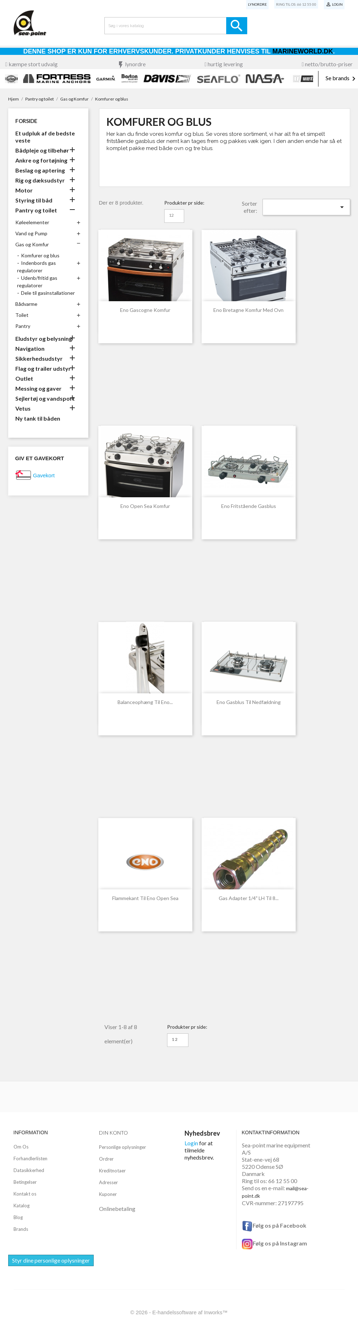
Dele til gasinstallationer (48, 293)
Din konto (113, 1133)
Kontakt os (25, 1194)
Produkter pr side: (184, 203)
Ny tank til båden (37, 418)
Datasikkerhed (29, 1170)
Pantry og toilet (36, 210)
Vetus (23, 408)
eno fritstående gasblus (248, 506)
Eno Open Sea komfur (145, 506)
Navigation (30, 348)
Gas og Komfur (32, 244)
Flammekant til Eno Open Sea (145, 898)
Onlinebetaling (117, 1208)
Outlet (24, 378)
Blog (18, 1217)
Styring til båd (33, 200)
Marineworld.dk (303, 51)
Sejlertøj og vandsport (45, 398)
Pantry (22, 326)
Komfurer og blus (40, 255)
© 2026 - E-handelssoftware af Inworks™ (179, 1312)
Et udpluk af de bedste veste (45, 137)
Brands (21, 1229)
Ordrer (106, 1159)
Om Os (21, 1147)
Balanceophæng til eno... (145, 702)
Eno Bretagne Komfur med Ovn (248, 310)
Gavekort (44, 475)
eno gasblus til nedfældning (249, 702)
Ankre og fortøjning (41, 160)
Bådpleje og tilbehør (42, 150)
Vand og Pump (31, 233)
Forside (26, 121)
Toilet (21, 315)
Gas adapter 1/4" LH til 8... (249, 898)
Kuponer (108, 1194)
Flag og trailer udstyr (43, 368)
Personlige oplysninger (122, 1147)
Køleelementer (32, 222)
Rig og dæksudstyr (40, 180)
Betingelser (25, 1182)
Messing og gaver (38, 388)
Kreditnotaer (112, 1170)
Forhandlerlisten (30, 1158)
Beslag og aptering (40, 170)
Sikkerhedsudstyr (39, 358)
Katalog (22, 1205)
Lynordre (257, 4)
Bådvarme (26, 304)
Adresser (108, 1182)
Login (191, 1143)
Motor (24, 190)
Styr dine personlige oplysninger (51, 1260)
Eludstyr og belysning (43, 338)
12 (171, 215)
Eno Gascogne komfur (145, 310)
